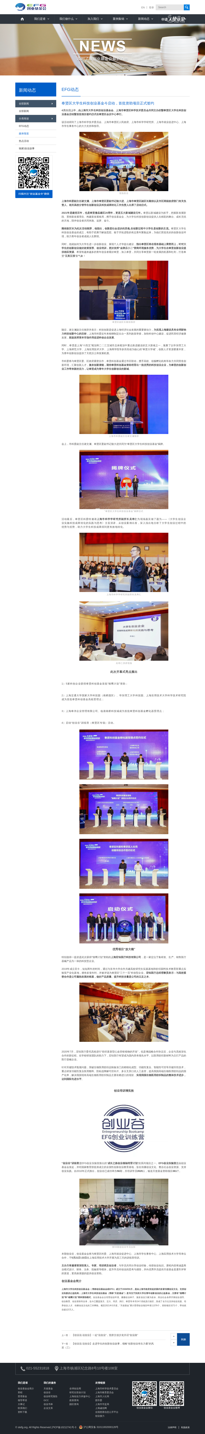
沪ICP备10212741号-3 (63, 1427)
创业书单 (48, 1404)
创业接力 (99, 1416)
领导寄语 (22, 1400)
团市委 (98, 1400)
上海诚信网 (101, 1408)
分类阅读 (24, 118)
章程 (20, 1392)
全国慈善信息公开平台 (106, 1412)
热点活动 (24, 141)
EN (143, 7)
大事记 (21, 1404)
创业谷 (47, 1392)
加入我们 (93, 18)
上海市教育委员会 (104, 1392)
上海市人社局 (102, 1396)
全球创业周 (75, 1388)
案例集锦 (118, 18)
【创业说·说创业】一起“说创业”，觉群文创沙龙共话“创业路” (100, 1335)
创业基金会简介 (26, 1388)
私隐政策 (185, 1427)
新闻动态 (143, 18)
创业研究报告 (50, 1396)
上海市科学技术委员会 (106, 1388)
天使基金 (48, 1388)
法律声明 (172, 1427)
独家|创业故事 (27, 148)
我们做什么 (66, 18)
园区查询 (74, 1404)
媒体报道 (24, 133)
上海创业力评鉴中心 (79, 1396)
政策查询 (74, 1400)
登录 (151, 7)
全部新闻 (24, 103)
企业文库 (48, 1408)
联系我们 (22, 1408)
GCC (46, 1400)
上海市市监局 (102, 1404)
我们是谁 (40, 18)
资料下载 (22, 1412)
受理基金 (22, 1396)
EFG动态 (24, 126)
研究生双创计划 (77, 1392)
